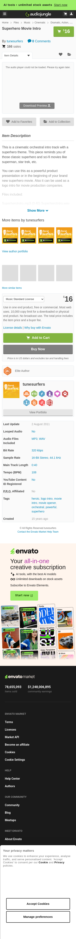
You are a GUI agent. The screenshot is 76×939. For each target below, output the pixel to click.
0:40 (34, 465)
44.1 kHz (55, 457)
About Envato (13, 839)
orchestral (38, 507)
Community (12, 805)
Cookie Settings (15, 759)
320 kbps (37, 450)
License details (12, 327)
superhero (38, 511)
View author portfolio (15, 251)
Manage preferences (38, 916)
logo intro (47, 498)
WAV (42, 438)
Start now (60, 5)
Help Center (12, 778)
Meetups (10, 820)
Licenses (10, 729)
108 (34, 472)
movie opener (47, 503)
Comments (39, 41)
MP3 (34, 438)
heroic (35, 498)
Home (5, 22)
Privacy (59, 862)
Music (27, 22)
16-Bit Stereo (40, 457)
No (33, 431)
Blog (8, 812)
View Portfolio (38, 412)
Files (16, 22)
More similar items (12, 288)
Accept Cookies (38, 903)
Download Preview (37, 105)
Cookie (43, 862)
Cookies (10, 752)
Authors (10, 786)
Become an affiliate (17, 744)
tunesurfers (15, 41)
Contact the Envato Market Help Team (38, 531)
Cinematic (40, 22)
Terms (9, 722)
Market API (12, 737)
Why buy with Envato (37, 327)
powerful (51, 507)
